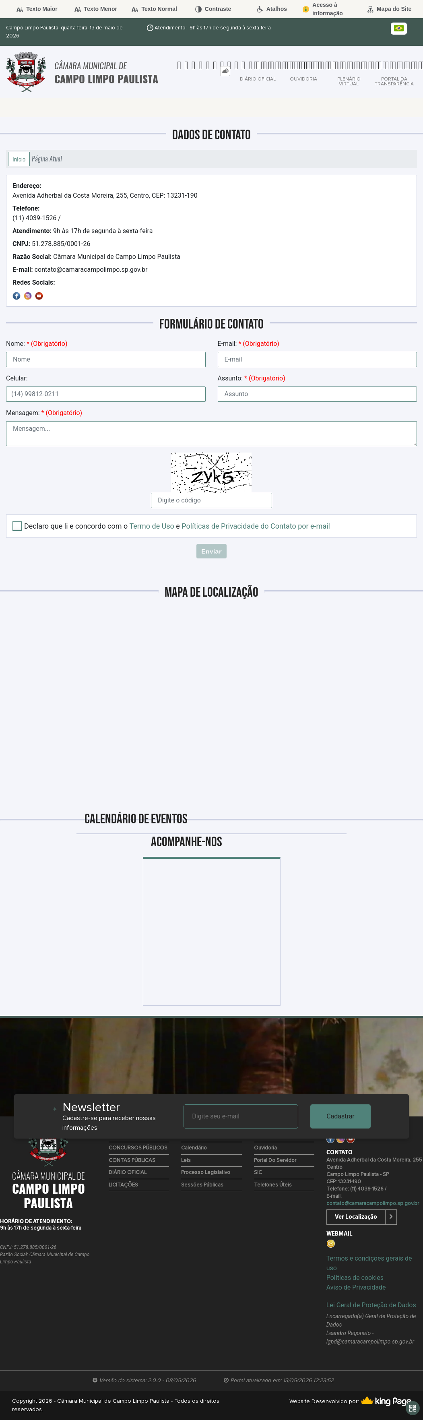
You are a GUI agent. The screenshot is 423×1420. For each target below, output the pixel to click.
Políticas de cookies (355, 1278)
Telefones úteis (273, 1185)
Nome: (36, 343)
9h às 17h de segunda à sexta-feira (82, 231)
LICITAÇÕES (123, 1185)
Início (18, 159)
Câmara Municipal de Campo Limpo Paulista (96, 256)
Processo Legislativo (205, 1172)
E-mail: (248, 343)
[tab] (225, 71)
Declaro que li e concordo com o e (177, 526)
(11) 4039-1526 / (36, 213)
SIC (258, 1172)
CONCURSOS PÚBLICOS (138, 1148)
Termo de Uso (151, 526)
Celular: (17, 378)
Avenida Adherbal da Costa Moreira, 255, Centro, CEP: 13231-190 (105, 190)
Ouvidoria (265, 1148)
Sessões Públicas (202, 1185)
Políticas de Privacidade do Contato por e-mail (256, 526)
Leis (186, 1160)
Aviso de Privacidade (356, 1287)
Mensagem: (44, 413)
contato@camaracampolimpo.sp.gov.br (80, 269)
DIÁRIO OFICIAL (128, 1172)
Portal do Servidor (275, 1160)
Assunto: (251, 378)
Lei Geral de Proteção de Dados (371, 1305)
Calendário (194, 1148)
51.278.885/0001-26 (51, 244)
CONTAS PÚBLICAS (132, 1160)
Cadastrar (340, 1116)
